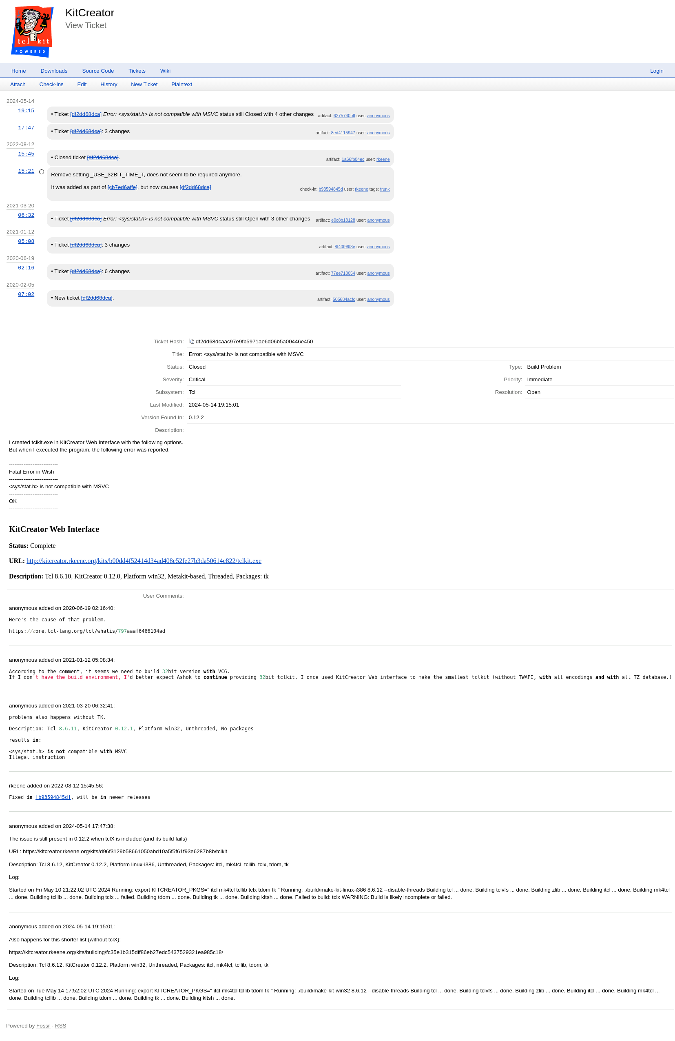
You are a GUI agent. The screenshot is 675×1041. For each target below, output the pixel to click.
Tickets (137, 71)
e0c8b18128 (343, 220)
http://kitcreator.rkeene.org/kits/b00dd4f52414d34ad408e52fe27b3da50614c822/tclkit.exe (144, 560)
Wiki (165, 71)
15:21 (26, 171)
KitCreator (89, 13)
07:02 (26, 294)
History (108, 84)
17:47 (26, 127)
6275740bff (344, 115)
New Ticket (144, 84)
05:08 (26, 241)
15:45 (26, 154)
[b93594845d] (53, 797)
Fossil (43, 1026)
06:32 (26, 215)
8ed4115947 (343, 132)
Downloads (54, 71)
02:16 (26, 267)
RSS (60, 1026)
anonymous (378, 115)
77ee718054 (343, 273)
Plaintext (181, 84)
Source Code (98, 71)
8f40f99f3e (345, 246)
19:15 (26, 110)
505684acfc (344, 299)
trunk (385, 189)
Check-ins (52, 84)
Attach (18, 84)
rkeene (383, 159)
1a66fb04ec (353, 159)
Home (18, 71)
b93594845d (331, 189)
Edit (81, 84)
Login (657, 71)
